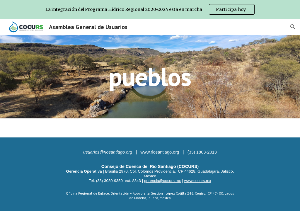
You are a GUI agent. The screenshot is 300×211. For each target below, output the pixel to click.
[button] (293, 27)
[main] (150, 76)
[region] (150, 9)
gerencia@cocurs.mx (162, 180)
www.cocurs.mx (197, 180)
